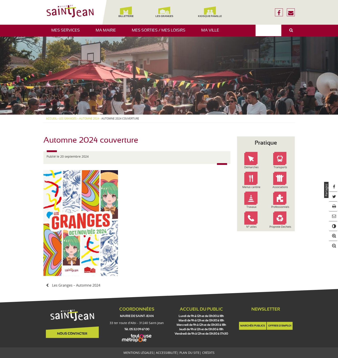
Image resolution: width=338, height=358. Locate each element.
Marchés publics (252, 325)
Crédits (208, 353)
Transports (280, 167)
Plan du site (189, 353)
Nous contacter (72, 333)
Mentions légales (138, 353)
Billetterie (126, 12)
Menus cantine (251, 187)
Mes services (67, 32)
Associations (280, 187)
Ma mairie (107, 32)
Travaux (251, 207)
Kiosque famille (210, 12)
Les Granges (164, 12)
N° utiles (251, 227)
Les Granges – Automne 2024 (79, 118)
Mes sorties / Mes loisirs (160, 32)
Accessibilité (166, 353)
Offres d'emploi (279, 325)
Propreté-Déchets (280, 227)
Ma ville (211, 32)
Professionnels (280, 207)
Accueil (51, 118)
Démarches (251, 167)
